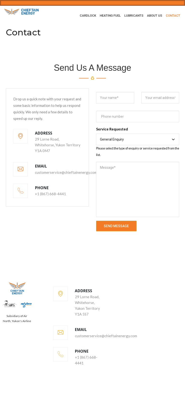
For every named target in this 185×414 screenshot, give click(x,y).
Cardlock (88, 15)
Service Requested (112, 129)
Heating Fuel (110, 15)
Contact (173, 15)
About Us (154, 15)
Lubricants (133, 15)
